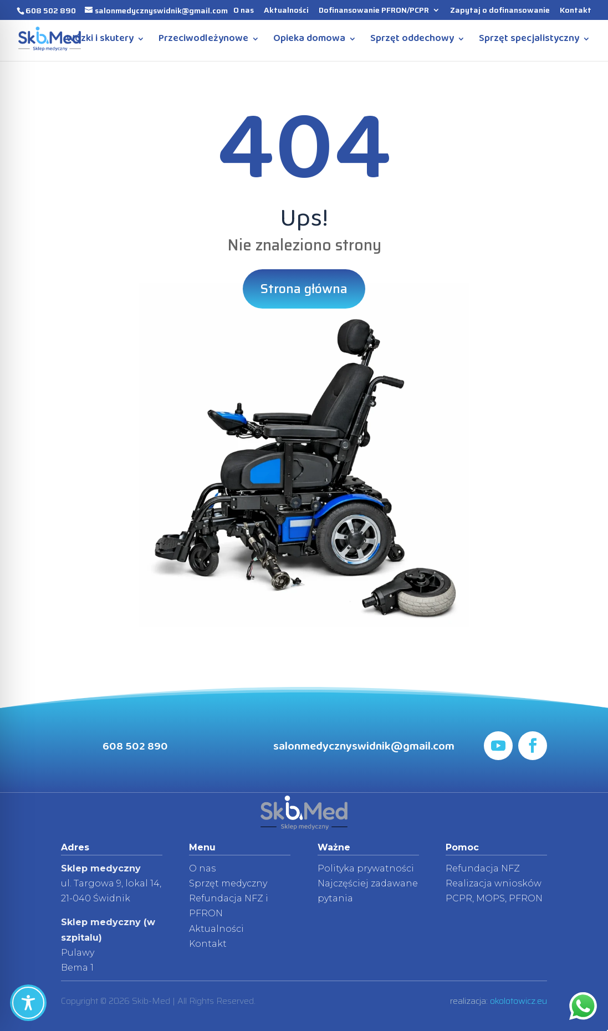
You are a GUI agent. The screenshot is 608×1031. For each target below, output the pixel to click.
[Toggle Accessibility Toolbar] (28, 1003)
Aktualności (286, 11)
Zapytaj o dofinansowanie (500, 11)
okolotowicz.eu (518, 1001)
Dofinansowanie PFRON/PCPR (374, 11)
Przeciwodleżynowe (203, 41)
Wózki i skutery (100, 41)
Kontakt (575, 11)
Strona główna (304, 289)
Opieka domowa (309, 41)
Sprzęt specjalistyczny (529, 41)
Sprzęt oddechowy (412, 41)
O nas (243, 11)
